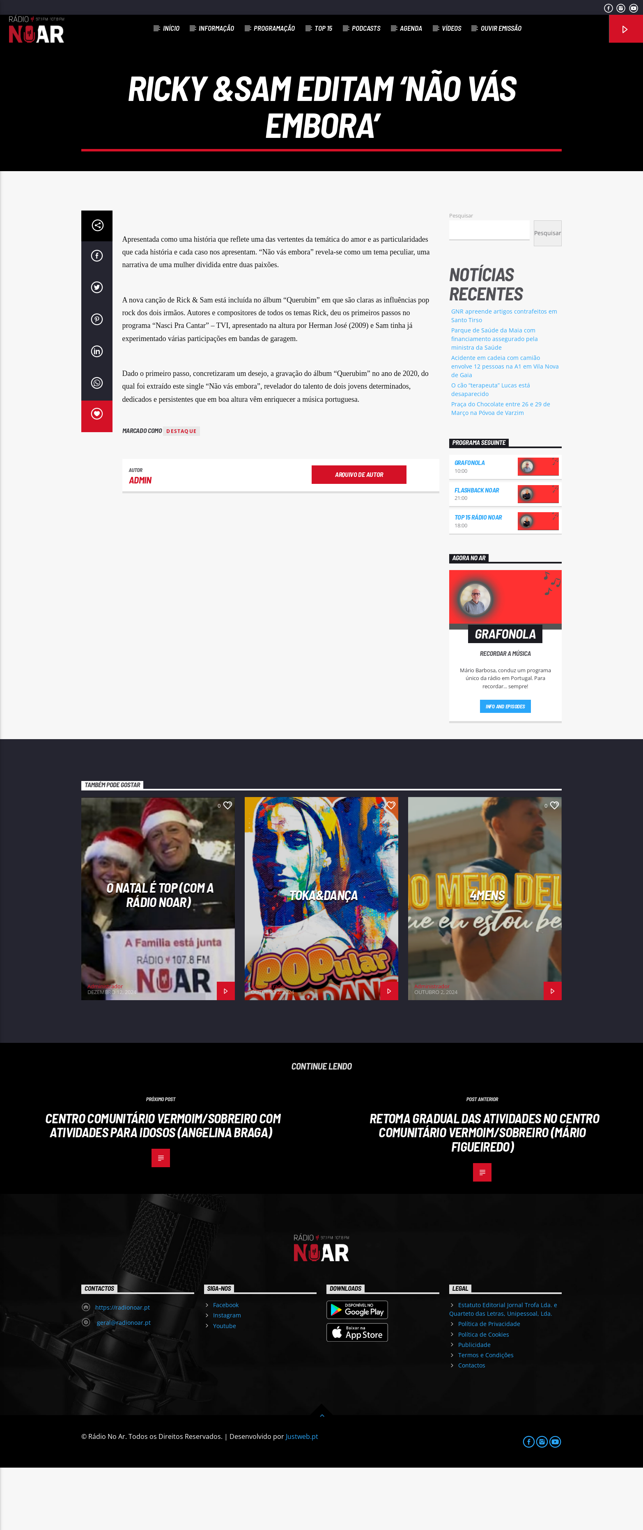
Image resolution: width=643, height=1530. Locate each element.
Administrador (105, 1048)
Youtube (224, 1388)
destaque (181, 493)
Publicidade (474, 1407)
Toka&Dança (323, 957)
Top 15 (323, 28)
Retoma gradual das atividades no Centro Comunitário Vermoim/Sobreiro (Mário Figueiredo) (484, 1194)
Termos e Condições (486, 1417)
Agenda (411, 28)
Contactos (471, 1428)
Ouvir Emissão (501, 28)
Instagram (227, 1377)
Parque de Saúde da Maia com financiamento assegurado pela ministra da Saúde (494, 401)
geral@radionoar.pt (123, 1385)
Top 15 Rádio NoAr (478, 579)
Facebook (226, 1367)
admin (140, 542)
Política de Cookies (483, 1397)
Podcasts (366, 28)
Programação (274, 28)
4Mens (487, 957)
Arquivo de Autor (359, 537)
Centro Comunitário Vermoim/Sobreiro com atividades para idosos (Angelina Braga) (162, 1187)
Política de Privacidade (489, 1386)
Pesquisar (461, 278)
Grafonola (470, 525)
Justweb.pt (302, 1498)
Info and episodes (505, 768)
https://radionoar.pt (122, 1370)
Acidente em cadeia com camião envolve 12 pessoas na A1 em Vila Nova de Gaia (505, 428)
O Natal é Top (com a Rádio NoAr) (160, 957)
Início (171, 28)
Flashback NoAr (477, 552)
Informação (216, 28)
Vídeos (451, 28)
